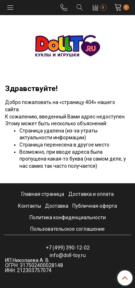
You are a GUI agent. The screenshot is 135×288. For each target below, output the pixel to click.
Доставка (56, 206)
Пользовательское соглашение (67, 229)
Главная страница (42, 194)
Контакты (29, 206)
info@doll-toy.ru (68, 255)
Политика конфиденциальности (68, 217)
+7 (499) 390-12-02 (68, 248)
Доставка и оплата (91, 194)
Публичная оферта (94, 206)
